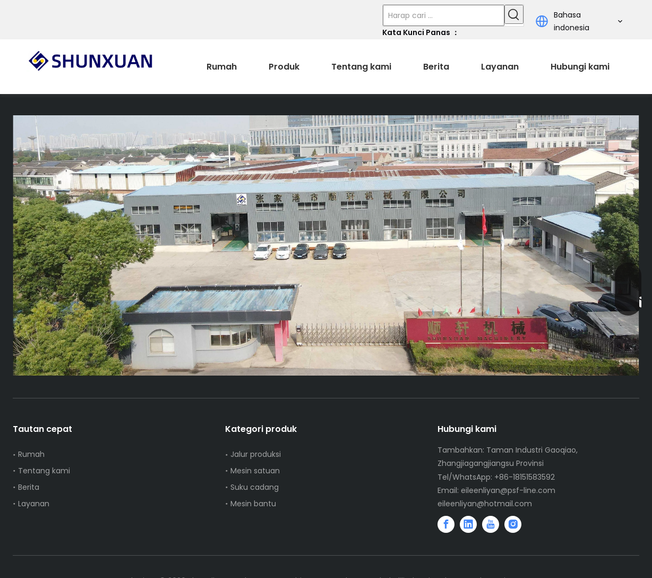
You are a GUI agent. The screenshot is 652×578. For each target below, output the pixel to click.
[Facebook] (445, 524)
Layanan (33, 503)
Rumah (31, 454)
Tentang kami (44, 470)
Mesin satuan (255, 470)
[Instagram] (512, 524)
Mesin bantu (253, 503)
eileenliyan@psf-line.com (508, 490)
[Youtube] (490, 524)
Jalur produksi (255, 454)
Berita (28, 487)
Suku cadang (254, 487)
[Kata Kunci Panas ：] (514, 14)
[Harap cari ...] (443, 15)
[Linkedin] (468, 524)
